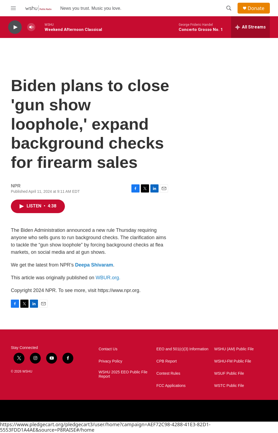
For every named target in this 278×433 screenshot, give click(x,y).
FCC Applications (170, 386)
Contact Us (108, 349)
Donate (256, 8)
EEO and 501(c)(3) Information (182, 349)
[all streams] (250, 27)
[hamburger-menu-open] (13, 8)
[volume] (31, 27)
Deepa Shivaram (94, 265)
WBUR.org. (108, 277)
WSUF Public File (229, 373)
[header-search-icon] (229, 8)
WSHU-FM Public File (232, 361)
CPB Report (166, 361)
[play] (15, 27)
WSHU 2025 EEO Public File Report (123, 374)
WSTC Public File (229, 386)
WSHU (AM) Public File (234, 349)
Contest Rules (168, 373)
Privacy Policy (110, 361)
